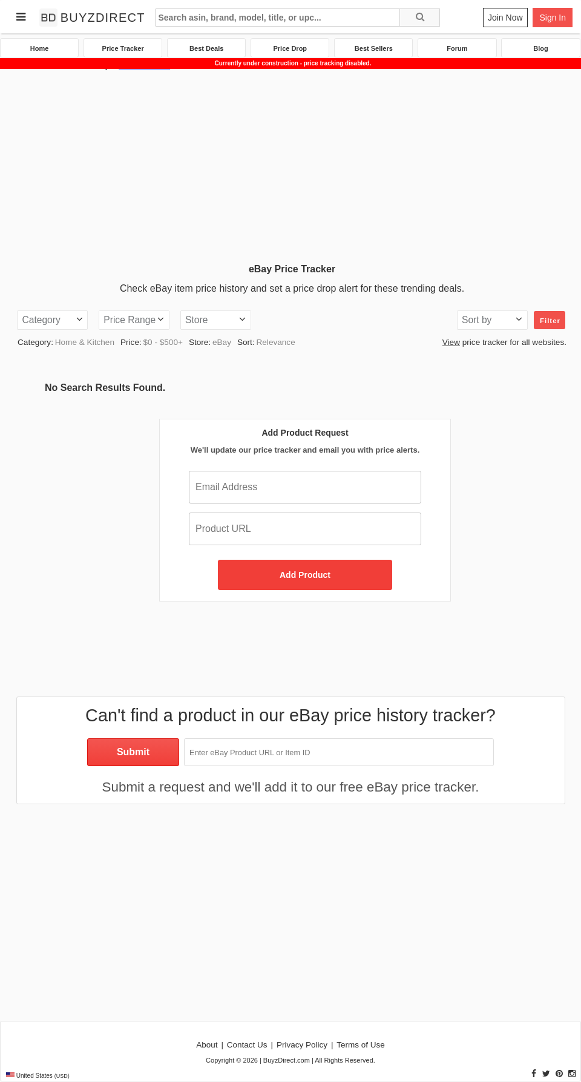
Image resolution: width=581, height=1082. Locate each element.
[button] (52, 320)
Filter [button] (550, 320)
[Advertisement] (290, 163)
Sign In (552, 17)
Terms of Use (360, 1044)
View (451, 342)
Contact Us (247, 1044)
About (206, 1044)
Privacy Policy (302, 1044)
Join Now (505, 17)
